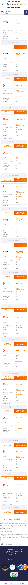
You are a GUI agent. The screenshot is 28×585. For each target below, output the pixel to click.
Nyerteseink (10, 559)
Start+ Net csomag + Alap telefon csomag (20, 22)
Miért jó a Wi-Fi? (6, 531)
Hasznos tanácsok (9, 556)
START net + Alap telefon (20, 54)
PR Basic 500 (18, 451)
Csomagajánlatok (9, 544)
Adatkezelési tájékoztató (8, 551)
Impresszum (10, 549)
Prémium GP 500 (20, 485)
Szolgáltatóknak (18, 551)
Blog (16, 553)
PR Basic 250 (18, 85)
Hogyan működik (18, 549)
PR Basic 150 (18, 186)
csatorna (18, 96)
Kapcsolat (11, 557)
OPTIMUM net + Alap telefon (19, 252)
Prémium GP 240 (20, 119)
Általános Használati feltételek (8, 553)
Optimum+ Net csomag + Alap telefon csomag (19, 220)
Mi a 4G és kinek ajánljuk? (10, 519)
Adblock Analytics (13, 583)
